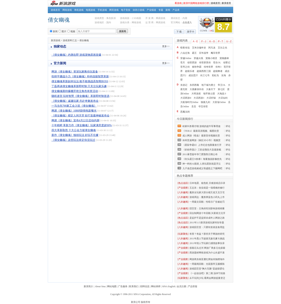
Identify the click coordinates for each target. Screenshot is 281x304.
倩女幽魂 (59, 20)
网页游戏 (114, 10)
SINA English (168, 286)
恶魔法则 (185, 111)
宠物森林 (224, 58)
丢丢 (193, 106)
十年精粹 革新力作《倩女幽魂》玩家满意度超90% (82, 125)
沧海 (223, 75)
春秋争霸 (196, 66)
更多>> (166, 46)
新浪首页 (226, 3)
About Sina (100, 286)
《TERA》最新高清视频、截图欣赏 (200, 131)
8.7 (223, 27)
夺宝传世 (203, 106)
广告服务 (122, 286)
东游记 (183, 85)
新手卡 (190, 31)
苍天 (182, 62)
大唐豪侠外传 (197, 89)
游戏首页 (215, 3)
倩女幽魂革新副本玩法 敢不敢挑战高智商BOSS (80, 81)
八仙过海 (185, 53)
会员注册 (181, 286)
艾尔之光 (222, 47)
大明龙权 (196, 93)
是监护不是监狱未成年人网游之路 (207, 217)
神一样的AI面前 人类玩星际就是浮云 (201, 163)
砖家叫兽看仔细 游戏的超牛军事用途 (201, 126)
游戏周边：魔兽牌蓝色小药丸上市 (207, 197)
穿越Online (185, 58)
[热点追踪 (183, 183)
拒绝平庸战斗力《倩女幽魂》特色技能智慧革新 (80, 76)
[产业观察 (183, 187)
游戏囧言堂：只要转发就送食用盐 (207, 227)
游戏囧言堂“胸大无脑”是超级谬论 (206, 268)
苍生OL (217, 62)
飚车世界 (215, 53)
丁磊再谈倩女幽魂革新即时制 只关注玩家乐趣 (79, 86)
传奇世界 (208, 66)
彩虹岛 (215, 75)
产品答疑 (192, 286)
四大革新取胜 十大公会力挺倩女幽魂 (74, 130)
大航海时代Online (189, 102)
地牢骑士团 (209, 93)
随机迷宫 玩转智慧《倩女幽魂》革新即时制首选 (81, 96)
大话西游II (185, 98)
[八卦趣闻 (183, 192)
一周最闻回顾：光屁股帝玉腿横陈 (207, 264)
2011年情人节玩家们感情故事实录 (207, 243)
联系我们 (133, 286)
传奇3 (218, 66)
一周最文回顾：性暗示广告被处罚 (207, 201)
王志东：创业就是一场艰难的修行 (207, 187)
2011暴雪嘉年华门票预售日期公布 (200, 154)
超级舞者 (217, 71)
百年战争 (203, 53)
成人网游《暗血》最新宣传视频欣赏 (201, 135)
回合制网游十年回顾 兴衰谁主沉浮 (207, 213)
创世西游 (192, 62)
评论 (228, 126)
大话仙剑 (223, 98)
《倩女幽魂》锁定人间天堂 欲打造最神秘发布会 (81, 115)
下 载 (179, 31)
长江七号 (205, 75)
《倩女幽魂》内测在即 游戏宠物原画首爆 (76, 54)
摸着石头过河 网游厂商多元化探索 (207, 248)
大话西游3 (199, 98)
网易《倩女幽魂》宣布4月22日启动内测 (75, 120)
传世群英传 (205, 62)
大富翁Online (219, 102)
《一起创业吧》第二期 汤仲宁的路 (207, 273)
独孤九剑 (205, 102)
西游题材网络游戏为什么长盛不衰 (207, 252)
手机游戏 (102, 10)
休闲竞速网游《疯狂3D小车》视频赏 (201, 140)
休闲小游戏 (138, 10)
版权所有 (145, 302)
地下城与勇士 (208, 85)
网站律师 (155, 286)
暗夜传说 (185, 47)
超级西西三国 (204, 71)
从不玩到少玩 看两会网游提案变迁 (207, 278)
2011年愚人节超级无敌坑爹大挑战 (207, 238)
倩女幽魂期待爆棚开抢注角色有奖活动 (75, 91)
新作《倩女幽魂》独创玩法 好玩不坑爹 (75, 135)
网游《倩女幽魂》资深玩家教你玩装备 (75, 71)
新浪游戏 (55, 40)
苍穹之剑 (185, 66)
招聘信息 (144, 286)
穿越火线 (198, 58)
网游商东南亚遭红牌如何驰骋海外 (207, 259)
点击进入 (187, 22)
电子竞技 (125, 10)
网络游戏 (67, 10)
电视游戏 (90, 10)
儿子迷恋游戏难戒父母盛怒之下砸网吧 (202, 168)
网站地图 (111, 286)
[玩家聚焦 (183, 233)
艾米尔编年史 (199, 47)
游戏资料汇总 (70, 40)
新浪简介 (88, 286)
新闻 (167, 10)
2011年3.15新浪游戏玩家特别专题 (206, 222)
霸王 (194, 53)
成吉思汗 (193, 75)
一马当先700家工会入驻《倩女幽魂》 (74, 105)
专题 (160, 10)
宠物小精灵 (211, 58)
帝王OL (222, 85)
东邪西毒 (194, 85)
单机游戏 (79, 10)
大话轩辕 (211, 98)
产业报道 (151, 10)
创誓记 (226, 62)
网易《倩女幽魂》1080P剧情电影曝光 (74, 110)
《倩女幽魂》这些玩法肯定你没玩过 (73, 140)
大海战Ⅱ (222, 93)
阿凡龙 (211, 47)
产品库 (176, 10)
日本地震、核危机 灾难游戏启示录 (207, 183)
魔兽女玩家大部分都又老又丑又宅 (207, 192)
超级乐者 (189, 71)
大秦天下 (210, 89)
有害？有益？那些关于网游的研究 (207, 233)
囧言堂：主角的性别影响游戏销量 (207, 208)
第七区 (221, 89)
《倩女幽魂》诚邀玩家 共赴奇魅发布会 (75, 100)
